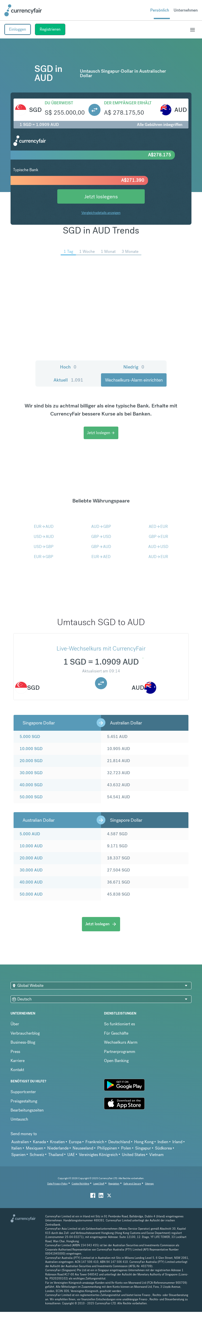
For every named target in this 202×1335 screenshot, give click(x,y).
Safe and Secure (132, 1183)
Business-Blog (23, 1042)
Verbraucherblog (25, 1033)
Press (15, 1051)
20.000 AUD (31, 858)
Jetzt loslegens (101, 196)
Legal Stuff (98, 1183)
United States (133, 1154)
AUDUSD (158, 546)
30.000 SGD (31, 772)
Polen (126, 1148)
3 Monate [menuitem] (130, 251)
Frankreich (94, 1141)
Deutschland (119, 1141)
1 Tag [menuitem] (68, 251)
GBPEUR (158, 536)
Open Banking (116, 1060)
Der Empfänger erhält (128, 103)
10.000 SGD (31, 748)
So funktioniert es (119, 1024)
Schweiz (37, 1154)
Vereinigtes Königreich (98, 1154)
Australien (20, 1141)
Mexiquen (34, 1148)
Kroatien (57, 1141)
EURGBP (43, 556)
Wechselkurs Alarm (120, 1042)
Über (15, 1024)
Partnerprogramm (119, 1051)
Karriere (18, 1060)
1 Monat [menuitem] (108, 251)
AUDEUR (158, 556)
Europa (75, 1141)
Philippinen (107, 1148)
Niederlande (58, 1148)
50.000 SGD (31, 797)
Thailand (55, 1154)
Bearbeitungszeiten (27, 1110)
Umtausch (19, 1119)
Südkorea (163, 1148)
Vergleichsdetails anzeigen (101, 212)
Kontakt (17, 1069)
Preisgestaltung (24, 1101)
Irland (177, 1141)
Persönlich (159, 10)
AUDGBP (101, 526)
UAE (71, 1154)
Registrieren (50, 29)
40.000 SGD (31, 785)
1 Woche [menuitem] (87, 251)
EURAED (101, 556)
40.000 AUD (31, 882)
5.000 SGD (30, 736)
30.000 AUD (31, 870)
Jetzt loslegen (101, 432)
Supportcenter (23, 1091)
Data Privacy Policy (57, 1183)
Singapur (143, 1148)
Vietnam (156, 1154)
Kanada (39, 1141)
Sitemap (149, 1183)
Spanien (18, 1154)
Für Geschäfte (116, 1033)
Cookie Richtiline (80, 1183)
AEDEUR (158, 526)
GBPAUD (101, 546)
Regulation (113, 1183)
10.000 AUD (31, 846)
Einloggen (17, 29)
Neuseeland (83, 1148)
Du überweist (59, 103)
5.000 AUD (30, 834)
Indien (163, 1141)
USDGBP (44, 546)
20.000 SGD (31, 760)
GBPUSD (101, 536)
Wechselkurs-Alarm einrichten (134, 380)
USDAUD (44, 536)
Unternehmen (186, 10)
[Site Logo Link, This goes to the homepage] (23, 10)
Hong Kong (144, 1141)
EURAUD (44, 526)
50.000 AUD (31, 894)
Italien (16, 1148)
